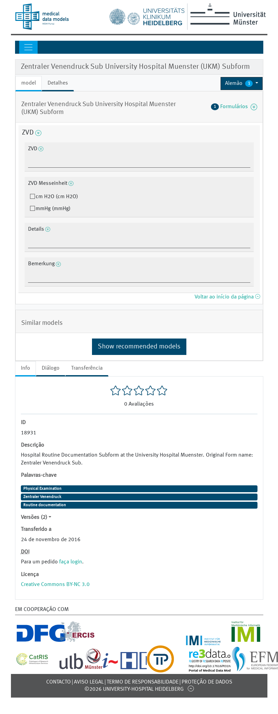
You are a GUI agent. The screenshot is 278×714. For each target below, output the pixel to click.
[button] (242, 83)
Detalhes (58, 83)
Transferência (87, 368)
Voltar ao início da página (227, 297)
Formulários (234, 107)
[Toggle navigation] (28, 47)
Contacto (58, 682)
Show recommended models (139, 346)
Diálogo (50, 368)
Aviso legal (89, 682)
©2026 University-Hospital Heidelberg (134, 689)
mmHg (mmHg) (53, 209)
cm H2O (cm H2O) (57, 197)
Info (25, 368)
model (28, 83)
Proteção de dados (207, 682)
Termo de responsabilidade (142, 682)
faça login (70, 562)
